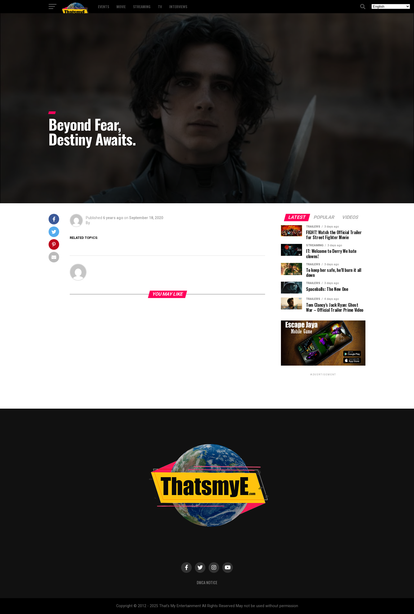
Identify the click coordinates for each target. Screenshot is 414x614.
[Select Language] (390, 6)
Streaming (141, 6)
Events (103, 6)
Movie (121, 6)
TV (160, 6)
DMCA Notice (207, 582)
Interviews (178, 6)
